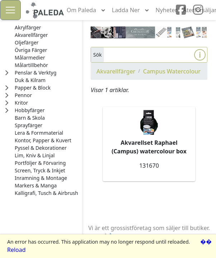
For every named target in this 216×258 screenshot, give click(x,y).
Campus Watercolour (172, 71)
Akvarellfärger (115, 71)
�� (206, 241)
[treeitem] (46, 27)
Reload (16, 250)
